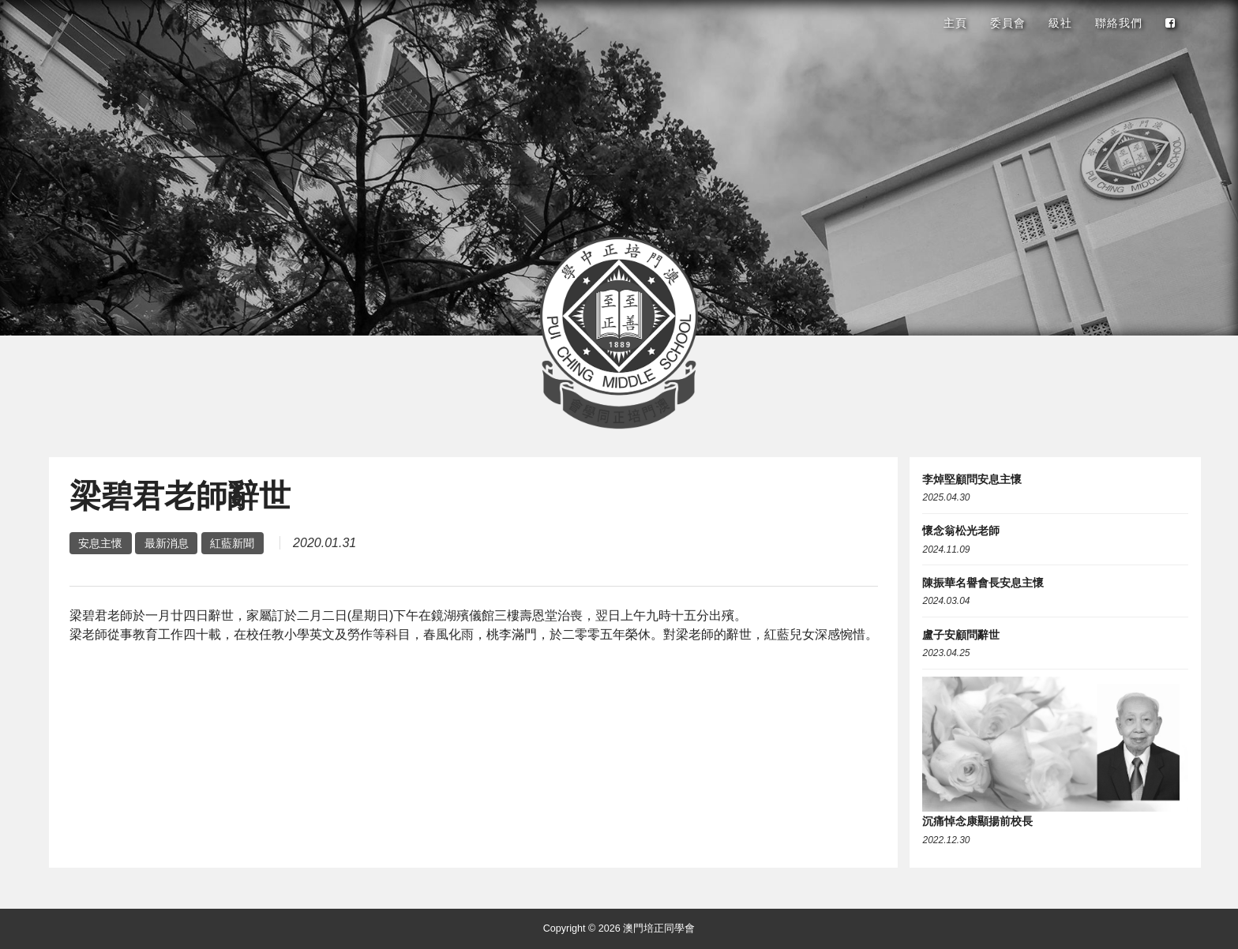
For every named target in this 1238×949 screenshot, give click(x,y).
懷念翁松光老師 (961, 530)
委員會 (1008, 23)
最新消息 (166, 543)
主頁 (955, 23)
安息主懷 (100, 543)
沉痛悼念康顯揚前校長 (977, 821)
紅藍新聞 (232, 543)
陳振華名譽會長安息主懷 (983, 582)
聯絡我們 (1118, 23)
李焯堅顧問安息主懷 (972, 479)
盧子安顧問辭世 (961, 634)
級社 (1060, 23)
